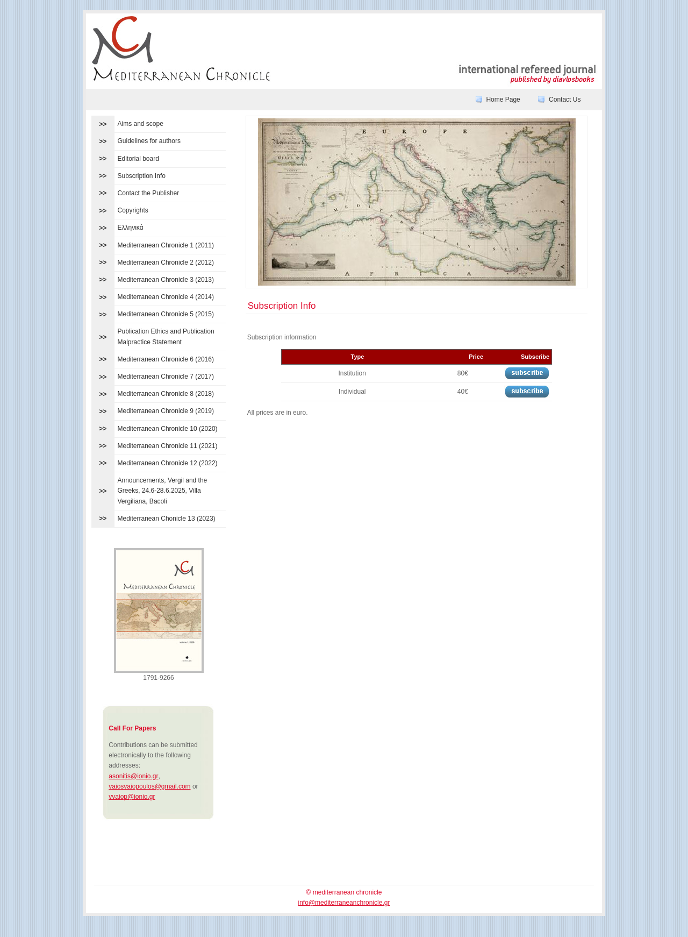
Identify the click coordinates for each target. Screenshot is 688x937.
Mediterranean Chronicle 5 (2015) (166, 314)
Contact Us (564, 99)
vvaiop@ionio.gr (132, 796)
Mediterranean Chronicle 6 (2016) (166, 359)
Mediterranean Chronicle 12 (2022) (168, 463)
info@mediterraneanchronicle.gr (344, 902)
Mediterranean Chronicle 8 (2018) (166, 393)
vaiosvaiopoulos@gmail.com (149, 786)
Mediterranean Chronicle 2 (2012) (166, 262)
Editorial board (138, 158)
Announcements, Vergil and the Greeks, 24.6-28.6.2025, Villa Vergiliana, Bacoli (162, 491)
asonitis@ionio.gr (133, 776)
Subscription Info (142, 176)
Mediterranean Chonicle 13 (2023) (167, 518)
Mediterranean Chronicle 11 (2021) (168, 446)
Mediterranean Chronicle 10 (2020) (168, 428)
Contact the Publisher (149, 193)
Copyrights (133, 210)
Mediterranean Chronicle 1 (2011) (166, 245)
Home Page (503, 99)
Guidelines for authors (149, 141)
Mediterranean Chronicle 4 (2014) (166, 297)
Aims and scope (140, 123)
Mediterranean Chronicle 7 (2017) (166, 376)
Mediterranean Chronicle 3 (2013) (166, 279)
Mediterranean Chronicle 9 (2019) (166, 411)
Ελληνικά (131, 227)
